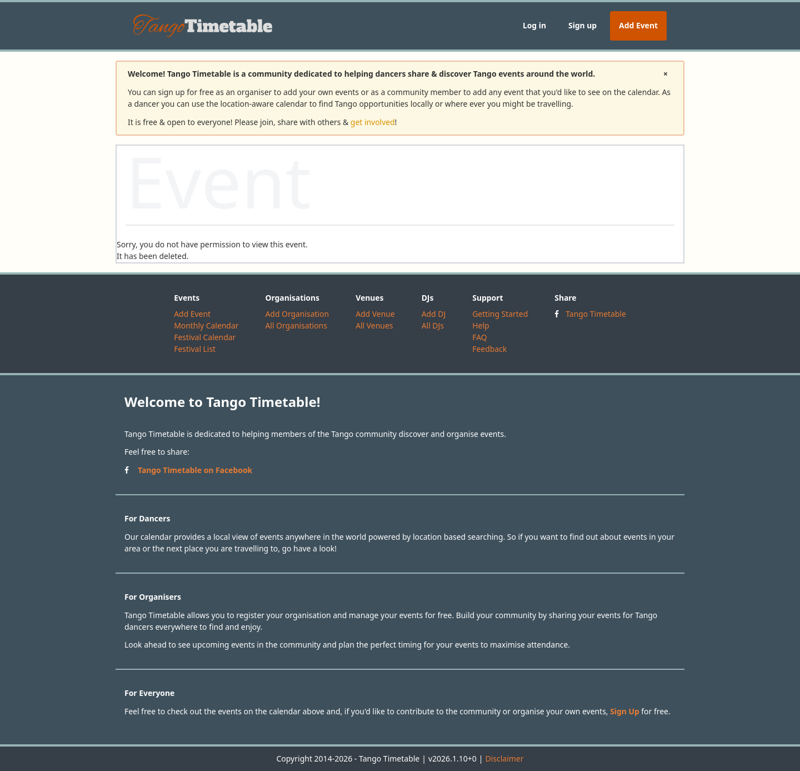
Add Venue (375, 314)
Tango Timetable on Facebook (195, 470)
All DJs (433, 325)
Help (480, 325)
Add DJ (434, 314)
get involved (373, 122)
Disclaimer (504, 758)
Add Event (638, 25)
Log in (534, 25)
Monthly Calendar (206, 325)
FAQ (479, 337)
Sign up (582, 25)
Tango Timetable (596, 314)
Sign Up (624, 711)
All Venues (374, 325)
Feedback (489, 349)
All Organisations (296, 325)
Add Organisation (297, 314)
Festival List (195, 349)
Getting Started (500, 314)
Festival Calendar (205, 337)
